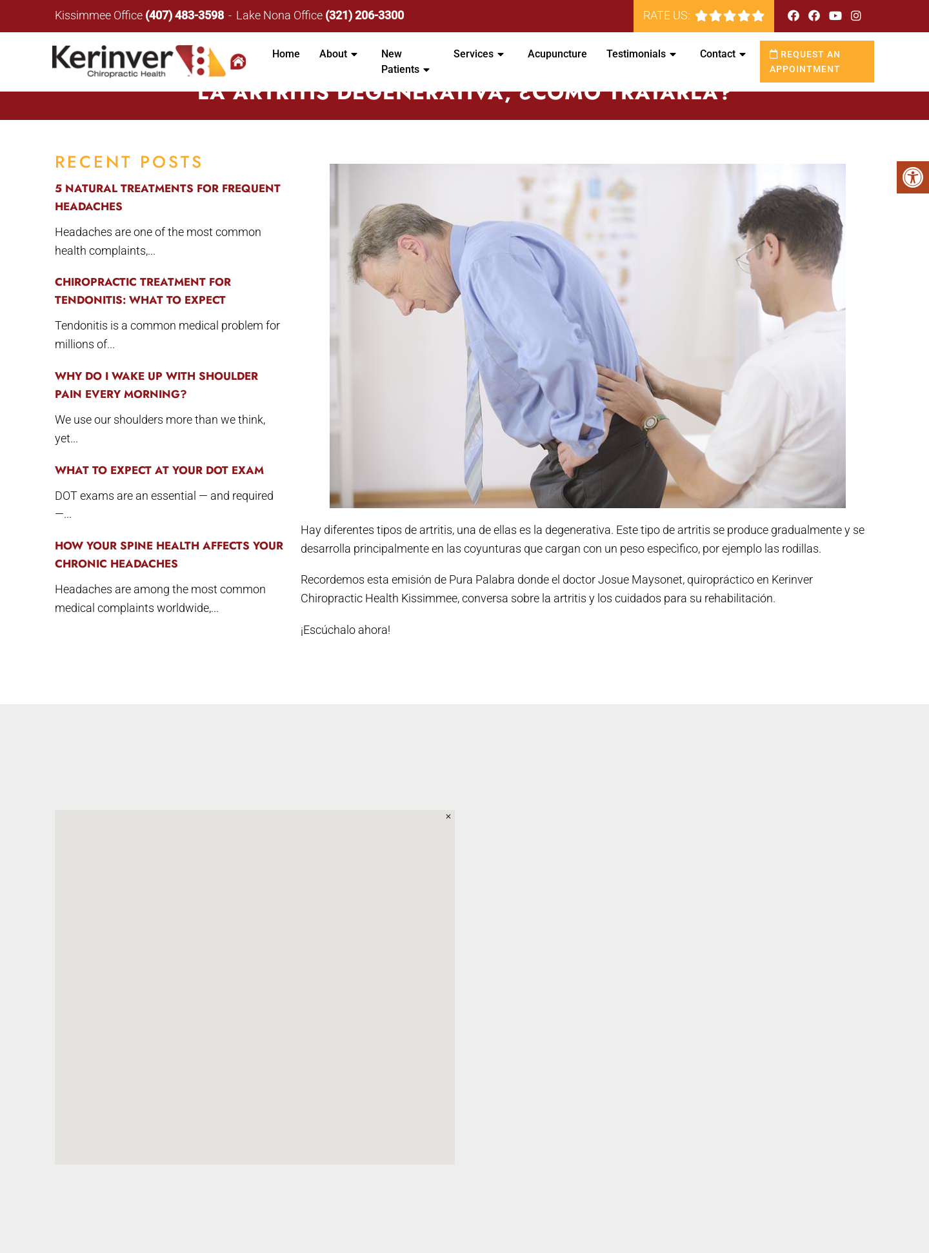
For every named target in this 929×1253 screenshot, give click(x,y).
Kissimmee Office (100, 15)
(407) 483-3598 (184, 15)
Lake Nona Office (280, 15)
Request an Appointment (805, 61)
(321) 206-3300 (364, 15)
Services (474, 54)
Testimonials (636, 54)
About (333, 54)
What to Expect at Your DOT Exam (159, 470)
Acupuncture (557, 54)
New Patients (400, 61)
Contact (717, 54)
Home (286, 54)
